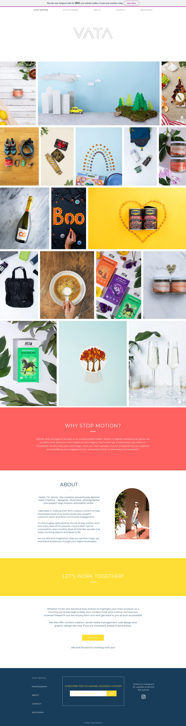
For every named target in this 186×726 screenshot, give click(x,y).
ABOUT (35, 695)
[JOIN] (112, 693)
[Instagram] (143, 696)
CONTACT (36, 704)
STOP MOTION (39, 678)
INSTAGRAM (38, 712)
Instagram (148, 684)
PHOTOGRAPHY (39, 686)
